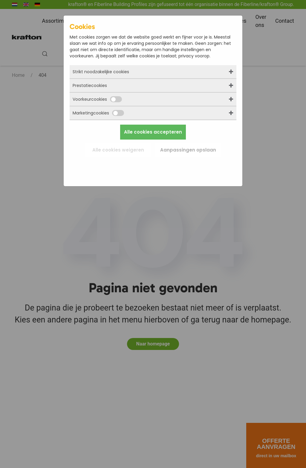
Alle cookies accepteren (153, 132)
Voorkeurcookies (97, 99)
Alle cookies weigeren (118, 150)
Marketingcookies (98, 113)
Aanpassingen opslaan (188, 150)
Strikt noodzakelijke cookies (101, 72)
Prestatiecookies (90, 85)
